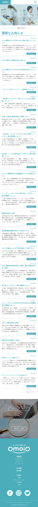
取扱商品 (19, 456)
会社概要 (19, 482)
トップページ (5, 28)
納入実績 (19, 468)
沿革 (19, 484)
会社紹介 (19, 475)
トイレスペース (19, 459)
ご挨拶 (19, 477)
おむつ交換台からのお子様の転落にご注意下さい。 (18, 248)
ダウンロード (28, 502)
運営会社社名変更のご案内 (10, 340)
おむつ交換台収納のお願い (10, 323)
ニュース (13, 28)
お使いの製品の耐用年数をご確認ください (16, 116)
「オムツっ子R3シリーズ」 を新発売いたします (18, 89)
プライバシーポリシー (19, 502)
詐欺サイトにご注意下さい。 (11, 358)
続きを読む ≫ (31, 53)
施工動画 (19, 470)
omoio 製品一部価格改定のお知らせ (14, 60)
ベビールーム (19, 461)
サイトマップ (10, 502)
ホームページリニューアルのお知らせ (14, 375)
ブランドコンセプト (19, 480)
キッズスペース (19, 463)
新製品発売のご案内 (8, 213)
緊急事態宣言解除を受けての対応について (16, 231)
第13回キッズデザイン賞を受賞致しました (16, 285)
